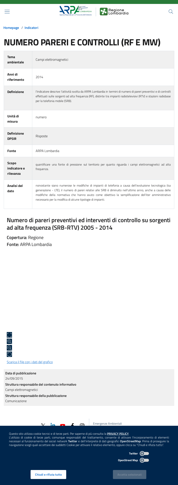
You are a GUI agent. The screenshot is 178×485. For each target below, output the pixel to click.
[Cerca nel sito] (171, 11)
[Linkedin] (53, 425)
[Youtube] (63, 425)
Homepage (11, 27)
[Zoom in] (9, 341)
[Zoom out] (9, 348)
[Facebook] (72, 425)
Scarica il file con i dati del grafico (30, 361)
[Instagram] (82, 425)
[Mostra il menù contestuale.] (7, 12)
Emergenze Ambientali (107, 423)
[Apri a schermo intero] (9, 335)
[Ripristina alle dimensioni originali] (9, 354)
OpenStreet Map (133, 460)
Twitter (139, 453)
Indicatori (31, 27)
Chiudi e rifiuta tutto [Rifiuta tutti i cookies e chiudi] (48, 474)
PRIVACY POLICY (118, 433)
